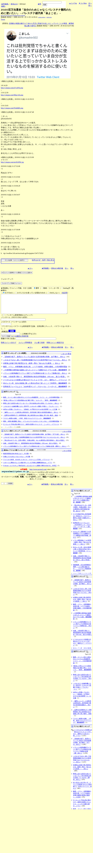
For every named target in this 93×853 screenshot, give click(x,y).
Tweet (3, 19)
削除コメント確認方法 (55, 346)
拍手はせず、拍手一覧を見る (43, 260)
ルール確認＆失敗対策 (19, 340)
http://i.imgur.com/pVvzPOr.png (12, 88)
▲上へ (30, 268)
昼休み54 (14, 4)
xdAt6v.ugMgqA (41, 17)
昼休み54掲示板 (57, 268)
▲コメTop (73, 3)
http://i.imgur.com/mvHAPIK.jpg (12, 162)
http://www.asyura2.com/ (38, 473)
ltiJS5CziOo (49, 17)
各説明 (64, 293)
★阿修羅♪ (5, 4)
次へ (90, 3)
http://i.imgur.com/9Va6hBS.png (12, 108)
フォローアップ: (7, 279)
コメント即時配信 (25, 346)
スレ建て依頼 (39, 346)
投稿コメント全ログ (8, 346)
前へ (90, 5)
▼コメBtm (83, 3)
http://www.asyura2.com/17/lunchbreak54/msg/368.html (13, 15)
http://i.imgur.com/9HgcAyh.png (12, 95)
